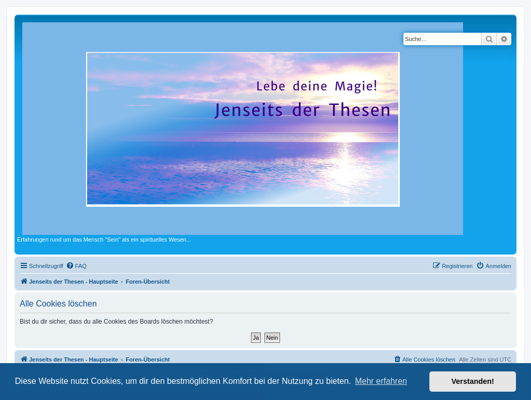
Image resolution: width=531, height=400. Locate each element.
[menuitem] (76, 266)
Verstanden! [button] (473, 381)
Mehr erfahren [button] (381, 381)
